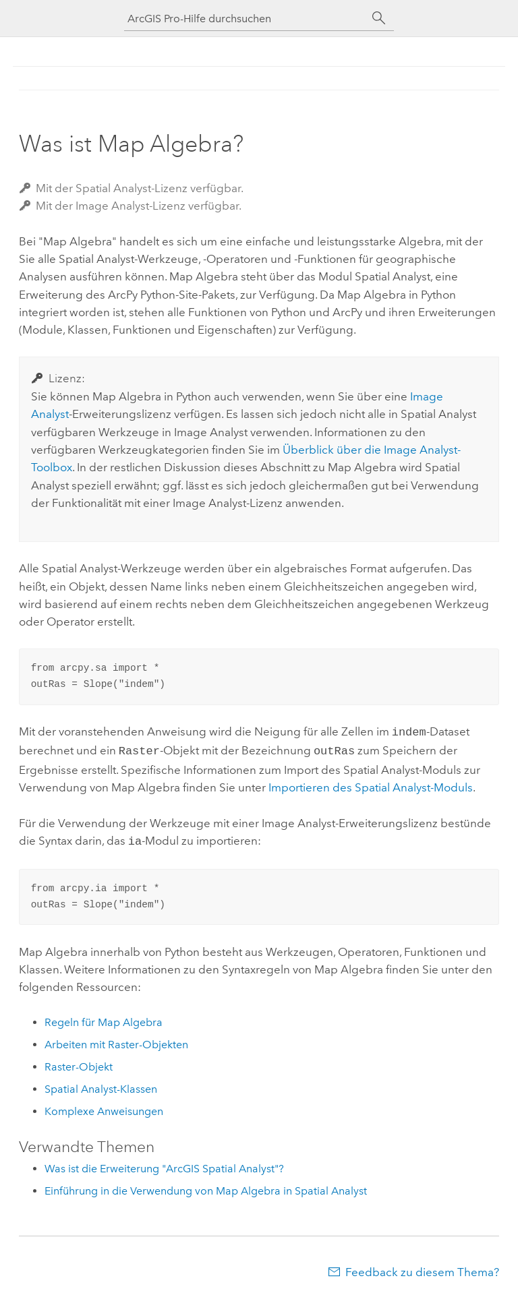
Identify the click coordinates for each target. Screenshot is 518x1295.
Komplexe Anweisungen (104, 1107)
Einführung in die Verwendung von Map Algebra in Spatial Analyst (206, 1186)
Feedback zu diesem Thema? (422, 1268)
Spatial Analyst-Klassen (101, 1085)
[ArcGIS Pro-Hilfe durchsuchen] (245, 18)
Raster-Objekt (79, 1062)
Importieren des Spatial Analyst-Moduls (370, 784)
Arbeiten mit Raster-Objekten (116, 1040)
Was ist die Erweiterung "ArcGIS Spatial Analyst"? (164, 1164)
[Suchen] (379, 18)
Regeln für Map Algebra (104, 1018)
